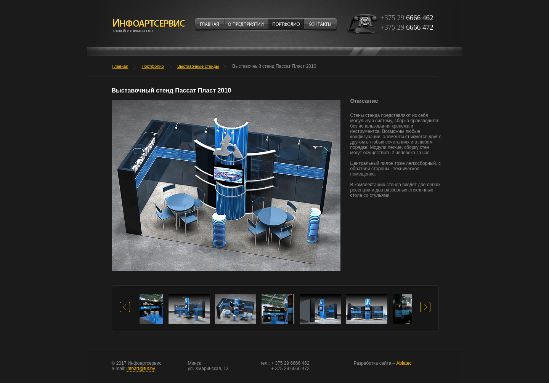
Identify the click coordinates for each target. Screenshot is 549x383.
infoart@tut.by (141, 368)
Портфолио (152, 66)
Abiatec (383, 363)
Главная (120, 66)
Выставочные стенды (198, 66)
